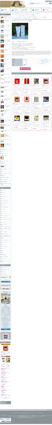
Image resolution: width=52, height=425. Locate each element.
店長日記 (5, 329)
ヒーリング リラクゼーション (5, 240)
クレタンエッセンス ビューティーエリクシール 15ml (36, 86)
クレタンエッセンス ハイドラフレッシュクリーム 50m (26, 86)
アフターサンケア (4, 258)
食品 (2, 250)
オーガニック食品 (4, 179)
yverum (2, 118)
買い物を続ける (43, 63)
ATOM (5, 403)
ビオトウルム (3, 151)
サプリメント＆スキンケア (5, 215)
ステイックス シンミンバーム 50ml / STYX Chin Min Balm (46, 123)
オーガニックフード (4, 217)
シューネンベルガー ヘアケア (5, 173)
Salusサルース (3, 175)
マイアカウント (48, 1)
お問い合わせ (36, 10)
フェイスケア (17, 14)
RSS (5, 402)
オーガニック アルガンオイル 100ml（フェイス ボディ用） (5, 382)
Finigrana (2, 163)
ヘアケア (2, 194)
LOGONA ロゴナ (4, 149)
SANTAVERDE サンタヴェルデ (19, 13)
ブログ (26, 10)
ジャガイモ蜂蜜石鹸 (17, 121)
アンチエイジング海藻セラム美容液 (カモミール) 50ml (17, 104)
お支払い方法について (4, 267)
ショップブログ (3, 273)
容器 (2, 252)
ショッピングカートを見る (5, 282)
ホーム (5, 10)
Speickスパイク (3, 153)
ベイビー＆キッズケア (4, 200)
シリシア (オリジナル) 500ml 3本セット (3, 364)
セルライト (3, 244)
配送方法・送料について (5, 269)
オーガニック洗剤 (4, 246)
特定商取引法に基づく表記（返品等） (46, 60)
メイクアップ (3, 211)
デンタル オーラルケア (4, 202)
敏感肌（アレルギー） (18, 18)
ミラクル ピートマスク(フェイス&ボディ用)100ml (45, 103)
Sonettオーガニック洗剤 (5, 177)
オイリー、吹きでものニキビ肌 (26, 17)
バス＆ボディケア (4, 196)
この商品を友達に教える (44, 61)
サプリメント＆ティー (4, 213)
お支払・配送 (16, 10)
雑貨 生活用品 (3, 254)
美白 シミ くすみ (3, 224)
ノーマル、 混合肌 (17, 17)
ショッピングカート (47, 10)
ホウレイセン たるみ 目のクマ (5, 226)
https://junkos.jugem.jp (5, 327)
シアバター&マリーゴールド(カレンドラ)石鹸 (5, 395)
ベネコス (2, 171)
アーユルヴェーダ (4, 242)
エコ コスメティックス (4, 161)
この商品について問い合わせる (45, 62)
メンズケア (3, 198)
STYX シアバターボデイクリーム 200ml (8, 364)
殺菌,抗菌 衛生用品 (4, 181)
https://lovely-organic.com (6, 325)
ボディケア (3, 192)
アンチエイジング (4, 222)
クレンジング (3, 248)
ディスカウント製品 (4, 256)
